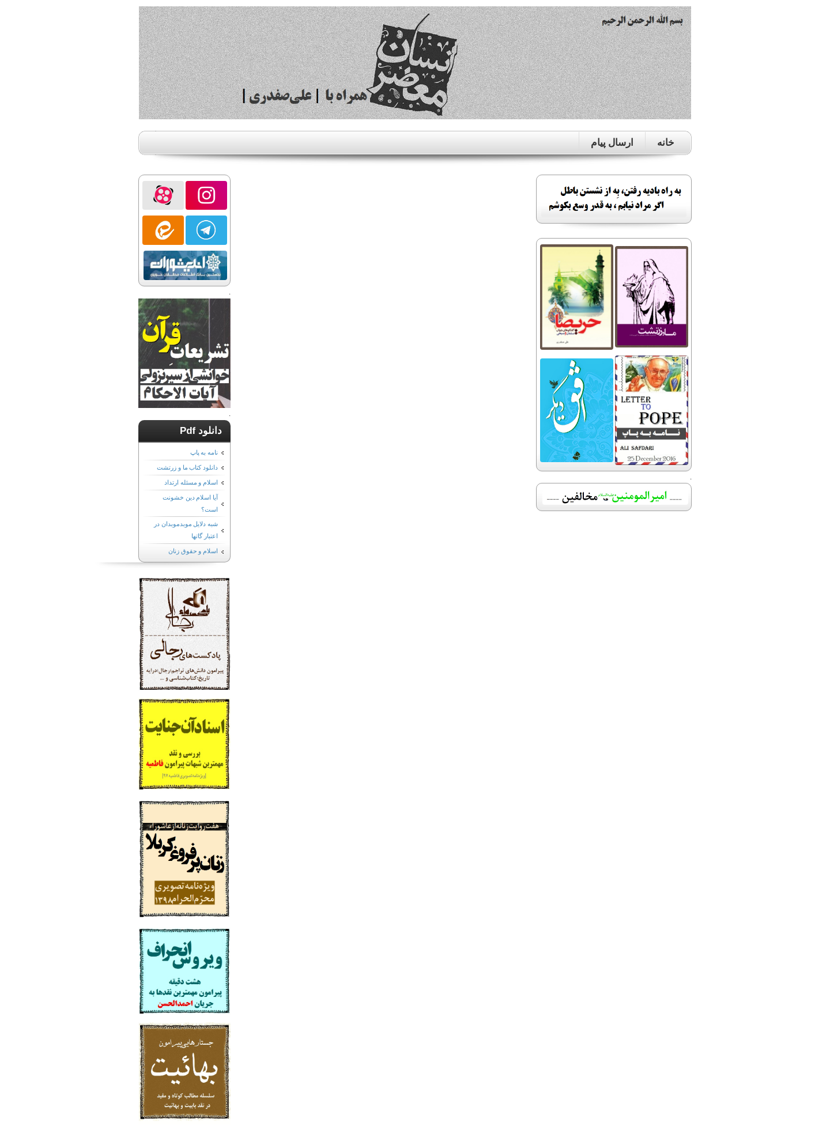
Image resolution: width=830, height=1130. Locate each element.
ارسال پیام (612, 142)
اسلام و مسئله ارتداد (191, 482)
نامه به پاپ (204, 452)
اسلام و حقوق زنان (193, 550)
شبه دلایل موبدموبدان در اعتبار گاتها (186, 529)
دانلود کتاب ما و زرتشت (187, 467)
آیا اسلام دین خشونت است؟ (190, 503)
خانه (665, 142)
